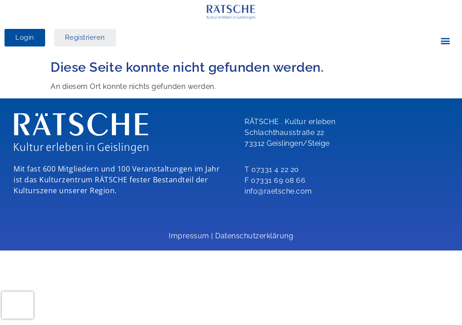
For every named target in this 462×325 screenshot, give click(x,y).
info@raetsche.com (278, 191)
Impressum (189, 236)
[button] (445, 40)
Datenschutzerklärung (254, 236)
